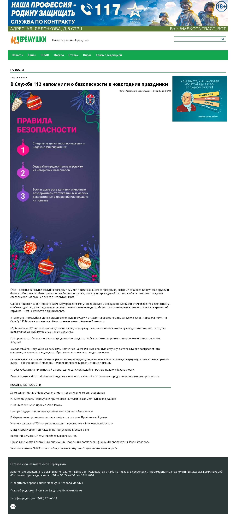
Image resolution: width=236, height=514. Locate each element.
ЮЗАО (45, 55)
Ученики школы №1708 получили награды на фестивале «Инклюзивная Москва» (61, 423)
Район (32, 55)
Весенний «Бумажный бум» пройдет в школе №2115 (43, 436)
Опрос (87, 55)
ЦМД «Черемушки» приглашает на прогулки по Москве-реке (49, 429)
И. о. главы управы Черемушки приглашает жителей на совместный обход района (63, 399)
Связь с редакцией (109, 55)
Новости (17, 55)
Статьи (73, 55)
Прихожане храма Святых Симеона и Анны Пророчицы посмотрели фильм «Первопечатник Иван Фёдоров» (80, 442)
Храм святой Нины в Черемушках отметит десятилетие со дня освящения (57, 392)
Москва (59, 55)
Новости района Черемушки (70, 40)
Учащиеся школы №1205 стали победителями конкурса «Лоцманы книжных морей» (63, 448)
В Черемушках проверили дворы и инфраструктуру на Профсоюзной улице (58, 417)
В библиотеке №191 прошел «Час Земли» (36, 405)
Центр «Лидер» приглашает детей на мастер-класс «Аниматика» (51, 411)
